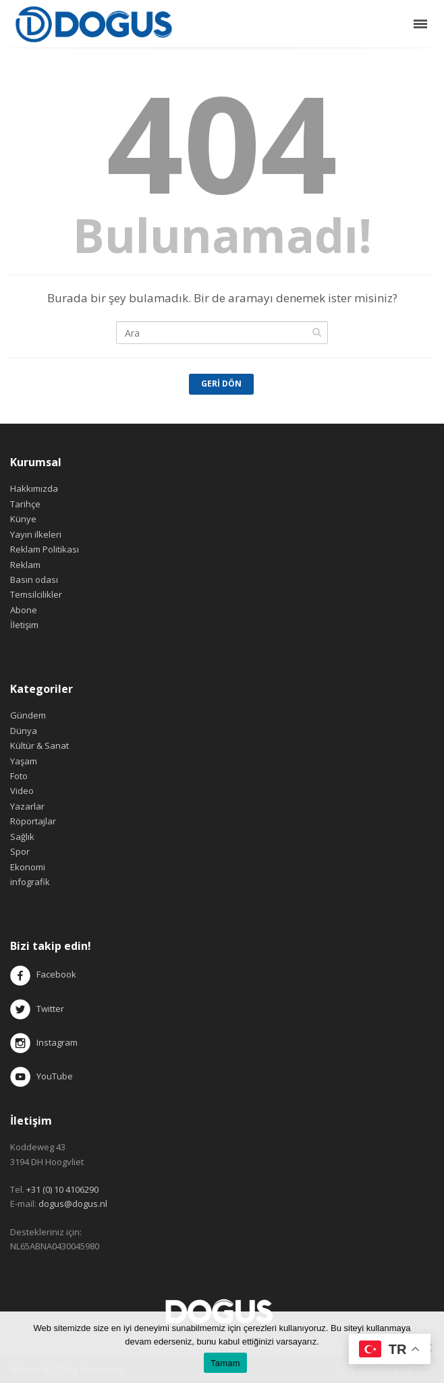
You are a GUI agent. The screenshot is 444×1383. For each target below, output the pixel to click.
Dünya (23, 731)
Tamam (225, 1363)
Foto (19, 776)
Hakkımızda (34, 488)
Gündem (28, 715)
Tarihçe (25, 504)
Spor (20, 851)
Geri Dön (221, 383)
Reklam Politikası (44, 549)
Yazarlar (27, 806)
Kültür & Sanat (39, 745)
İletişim (24, 625)
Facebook (56, 975)
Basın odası (34, 579)
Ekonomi (27, 867)
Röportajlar (33, 821)
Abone (23, 610)
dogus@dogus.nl (72, 1203)
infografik (30, 882)
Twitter (37, 1009)
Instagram (45, 1042)
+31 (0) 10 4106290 (62, 1189)
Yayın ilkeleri (35, 534)
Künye (23, 519)
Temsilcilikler (36, 594)
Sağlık (22, 836)
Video (22, 791)
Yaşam (23, 761)
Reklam (25, 565)
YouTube (41, 1076)
